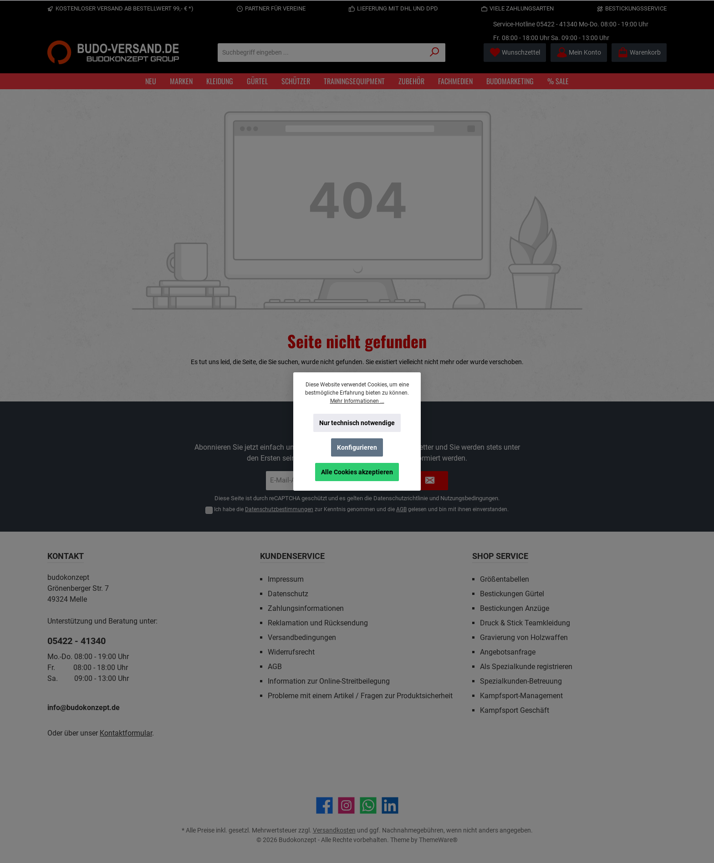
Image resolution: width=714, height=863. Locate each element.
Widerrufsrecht (291, 652)
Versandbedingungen (302, 637)
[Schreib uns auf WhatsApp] (368, 805)
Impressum (286, 579)
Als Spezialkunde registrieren (526, 666)
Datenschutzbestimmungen (279, 509)
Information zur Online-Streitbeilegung (329, 681)
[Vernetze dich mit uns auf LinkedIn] (390, 805)
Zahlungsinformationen (306, 608)
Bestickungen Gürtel (512, 593)
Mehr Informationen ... (357, 401)
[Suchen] (434, 52)
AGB (401, 509)
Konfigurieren (357, 447)
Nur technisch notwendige (357, 422)
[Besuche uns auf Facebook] (324, 805)
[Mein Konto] (579, 52)
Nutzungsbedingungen (469, 498)
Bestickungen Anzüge (514, 608)
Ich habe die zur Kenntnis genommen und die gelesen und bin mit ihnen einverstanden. (361, 509)
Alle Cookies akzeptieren (357, 472)
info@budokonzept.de (83, 707)
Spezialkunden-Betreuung (521, 681)
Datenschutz (288, 593)
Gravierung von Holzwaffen (524, 637)
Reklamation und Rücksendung (318, 623)
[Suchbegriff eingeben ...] (321, 52)
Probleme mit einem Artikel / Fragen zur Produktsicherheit (360, 695)
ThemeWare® (438, 839)
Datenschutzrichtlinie (400, 498)
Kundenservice (292, 556)
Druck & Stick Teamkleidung (525, 623)
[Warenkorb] (639, 52)
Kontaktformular (126, 733)
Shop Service (500, 556)
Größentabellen (504, 579)
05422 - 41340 (556, 24)
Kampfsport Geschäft (514, 710)
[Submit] (430, 481)
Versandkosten (334, 830)
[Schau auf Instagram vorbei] (346, 805)
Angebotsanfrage (508, 652)
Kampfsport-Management (521, 695)
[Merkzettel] (515, 52)
